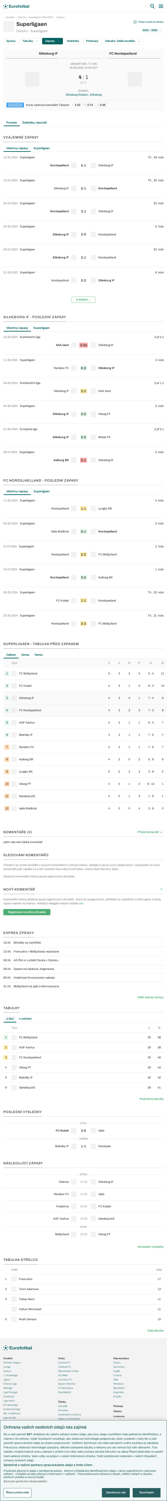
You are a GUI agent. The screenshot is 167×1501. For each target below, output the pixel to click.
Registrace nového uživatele (27, 912)
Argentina (118, 1392)
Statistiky (73, 41)
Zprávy (11, 41)
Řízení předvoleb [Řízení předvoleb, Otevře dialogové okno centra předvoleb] (17, 1492)
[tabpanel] (83, 229)
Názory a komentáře (69, 1418)
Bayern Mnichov (67, 1383)
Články (62, 1401)
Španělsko (119, 1388)
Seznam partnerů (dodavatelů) (25, 1481)
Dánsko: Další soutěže (122, 41)
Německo (118, 1383)
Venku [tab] (39, 654)
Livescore (118, 1416)
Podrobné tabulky (152, 1099)
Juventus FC (65, 1379)
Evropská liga (10, 1405)
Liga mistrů (9, 1400)
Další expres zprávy (151, 997)
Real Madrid (64, 1392)
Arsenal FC (64, 1362)
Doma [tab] (25, 654)
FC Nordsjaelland (123, 53)
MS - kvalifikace (11, 1413)
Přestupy (92, 41)
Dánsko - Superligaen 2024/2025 (35, 17)
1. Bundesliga (10, 1375)
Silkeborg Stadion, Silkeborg (84, 94)
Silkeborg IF (48, 53)
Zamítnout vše (116, 1492)
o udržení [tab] (25, 1018)
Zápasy (60, 17)
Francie (117, 1375)
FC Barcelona (65, 1388)
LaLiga (6, 1366)
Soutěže (10, 17)
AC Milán (63, 1375)
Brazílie (117, 1396)
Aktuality (63, 1406)
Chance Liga (10, 1383)
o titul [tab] (10, 1018)
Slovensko (119, 1366)
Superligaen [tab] (41, 148)
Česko (116, 1362)
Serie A (7, 1371)
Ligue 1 (7, 1379)
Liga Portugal (10, 1392)
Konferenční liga (11, 1409)
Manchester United (68, 1371)
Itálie (115, 1379)
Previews (63, 1410)
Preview (11, 122)
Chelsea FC (64, 1366)
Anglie (116, 1371)
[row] (83, 163)
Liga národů (9, 1417)
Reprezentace (121, 1358)
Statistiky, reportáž (34, 122)
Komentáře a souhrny (69, 1414)
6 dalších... (83, 299)
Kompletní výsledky (151, 1246)
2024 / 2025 (151, 30)
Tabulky (30, 41)
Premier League (11, 1362)
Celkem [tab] (11, 654)
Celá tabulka (155, 1330)
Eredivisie (8, 1396)
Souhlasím (146, 1492)
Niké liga (7, 1388)
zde (81, 903)
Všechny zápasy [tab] (17, 148)
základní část (78, 63)
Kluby (61, 1358)
